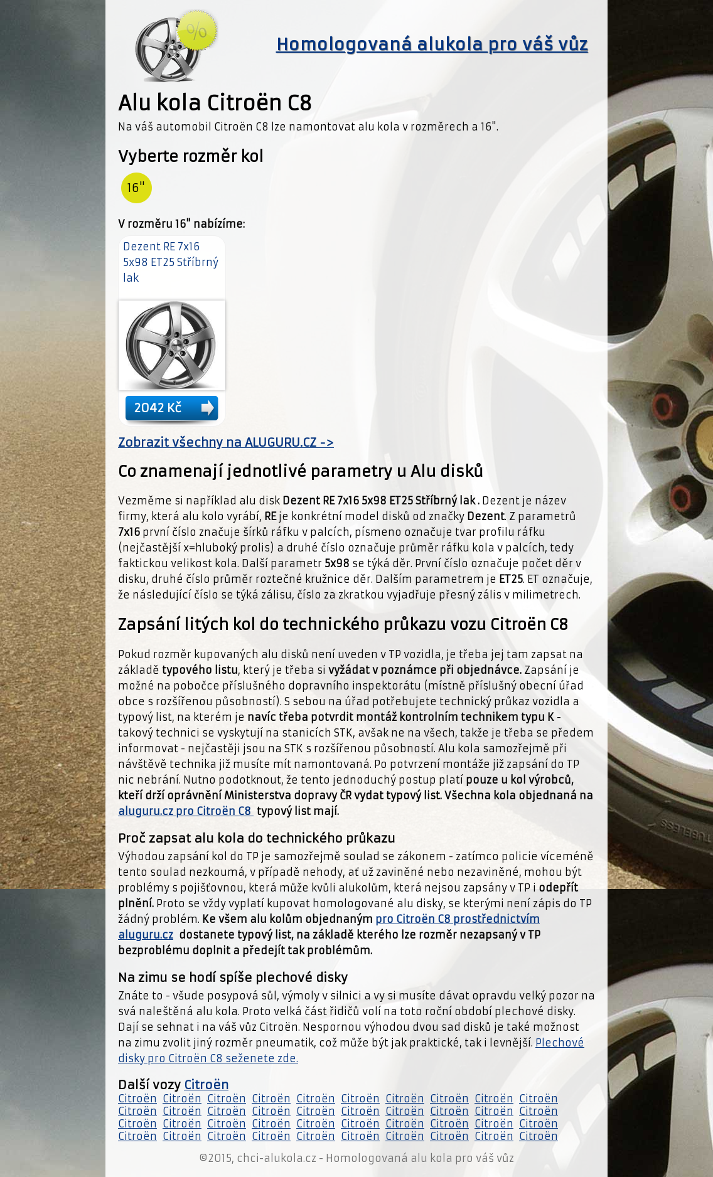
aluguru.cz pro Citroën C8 (186, 811)
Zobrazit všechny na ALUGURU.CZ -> (226, 442)
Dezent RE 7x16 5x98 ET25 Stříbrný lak (170, 262)
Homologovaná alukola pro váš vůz (432, 45)
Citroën (206, 1085)
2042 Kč (157, 407)
